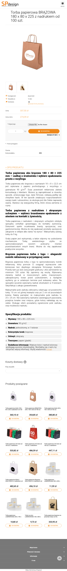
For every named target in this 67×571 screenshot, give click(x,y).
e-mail (49, 349)
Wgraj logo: (12, 124)
